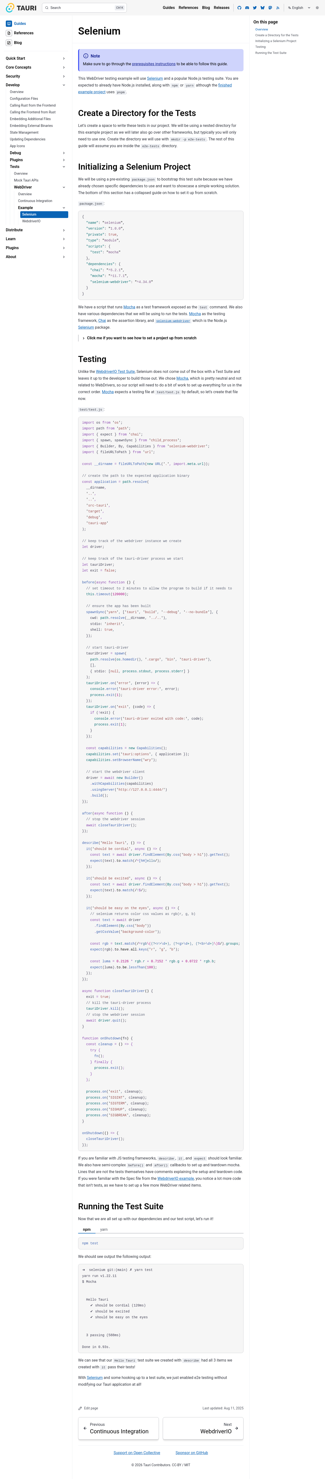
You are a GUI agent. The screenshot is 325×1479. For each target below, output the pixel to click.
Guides (169, 7)
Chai (102, 320)
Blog (206, 7)
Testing (92, 359)
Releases (222, 7)
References (188, 7)
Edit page (88, 1408)
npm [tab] (87, 1229)
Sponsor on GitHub (192, 1452)
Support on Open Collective (137, 1452)
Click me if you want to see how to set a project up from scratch (141, 338)
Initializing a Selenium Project (134, 167)
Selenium (155, 78)
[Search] (84, 8)
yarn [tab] (104, 1229)
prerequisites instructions (154, 64)
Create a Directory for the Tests (137, 113)
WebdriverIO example (175, 1178)
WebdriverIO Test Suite (115, 371)
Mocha (129, 307)
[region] (161, 784)
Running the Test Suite (120, 1206)
